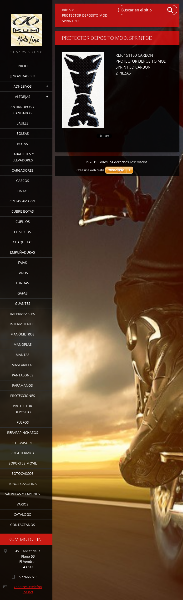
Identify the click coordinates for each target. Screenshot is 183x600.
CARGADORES (23, 170)
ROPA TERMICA (22, 453)
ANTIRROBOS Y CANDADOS (22, 110)
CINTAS (22, 191)
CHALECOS (22, 232)
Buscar (170, 10)
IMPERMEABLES (22, 313)
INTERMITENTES (23, 324)
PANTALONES (22, 375)
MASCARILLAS (23, 365)
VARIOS (22, 504)
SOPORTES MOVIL (23, 463)
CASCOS (22, 180)
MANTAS (23, 354)
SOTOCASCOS (23, 473)
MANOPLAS (23, 344)
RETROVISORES (22, 442)
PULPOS (22, 422)
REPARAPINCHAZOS (22, 432)
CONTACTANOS (22, 524)
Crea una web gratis (90, 170)
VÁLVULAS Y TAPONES (22, 494)
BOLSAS (22, 133)
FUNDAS (22, 283)
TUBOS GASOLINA (22, 483)
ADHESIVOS (23, 86)
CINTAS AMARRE (23, 201)
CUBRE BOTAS (22, 211)
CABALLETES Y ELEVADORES (22, 157)
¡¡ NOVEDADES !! (22, 76)
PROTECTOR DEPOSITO (22, 409)
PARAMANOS (22, 385)
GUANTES (22, 303)
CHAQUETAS (22, 242)
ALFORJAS (22, 96)
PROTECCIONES (22, 395)
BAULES (22, 123)
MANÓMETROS (22, 334)
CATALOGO (22, 514)
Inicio (22, 66)
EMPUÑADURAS (22, 252)
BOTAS (22, 143)
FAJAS (22, 262)
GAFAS (22, 293)
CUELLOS (22, 221)
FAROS (22, 272)
